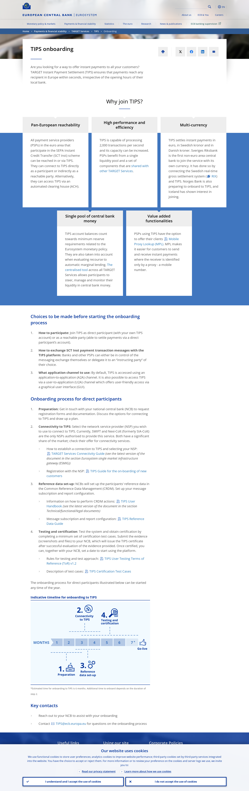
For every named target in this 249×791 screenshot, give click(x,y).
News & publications (171, 23)
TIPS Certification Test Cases (110, 571)
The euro (127, 23)
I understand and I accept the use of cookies (73, 781)
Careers (219, 14)
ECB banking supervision (206, 23)
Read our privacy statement (98, 771)
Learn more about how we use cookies (147, 771)
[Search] (191, 6)
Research (146, 23)
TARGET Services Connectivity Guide (78, 453)
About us (186, 14)
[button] (215, 7)
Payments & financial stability (80, 23)
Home (26, 31)
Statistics (109, 23)
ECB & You (203, 14)
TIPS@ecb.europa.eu (71, 723)
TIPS (96, 31)
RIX (214, 176)
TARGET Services (80, 31)
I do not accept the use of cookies (176, 781)
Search (209, 7)
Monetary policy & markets (41, 23)
